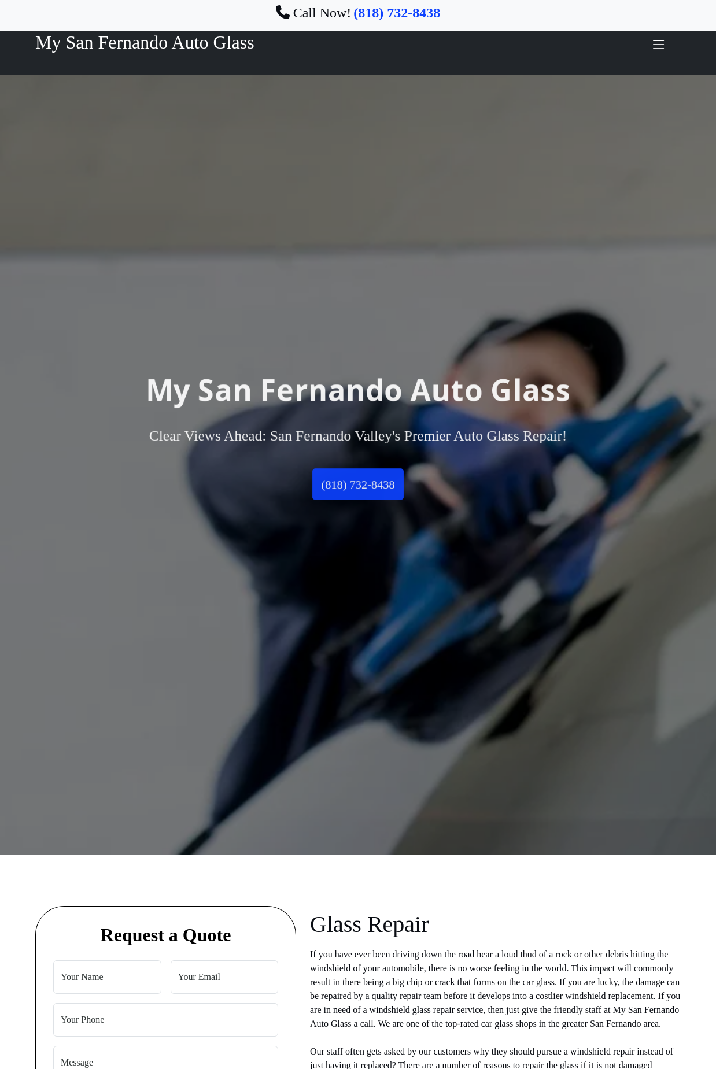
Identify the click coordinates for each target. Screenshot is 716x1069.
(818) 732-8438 (358, 485)
